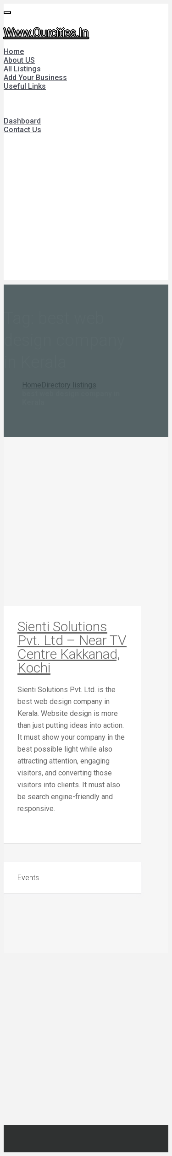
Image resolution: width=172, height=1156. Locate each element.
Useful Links (25, 86)
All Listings (22, 69)
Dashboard (22, 121)
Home (14, 51)
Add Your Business (35, 77)
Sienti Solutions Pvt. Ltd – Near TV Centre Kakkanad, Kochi (72, 647)
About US (19, 60)
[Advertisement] (86, 212)
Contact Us (22, 129)
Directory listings (68, 385)
